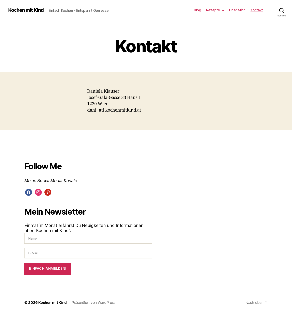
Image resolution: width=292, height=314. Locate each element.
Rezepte (213, 10)
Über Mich (237, 10)
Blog (197, 10)
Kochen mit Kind (26, 10)
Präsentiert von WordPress (93, 302)
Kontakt (256, 10)
